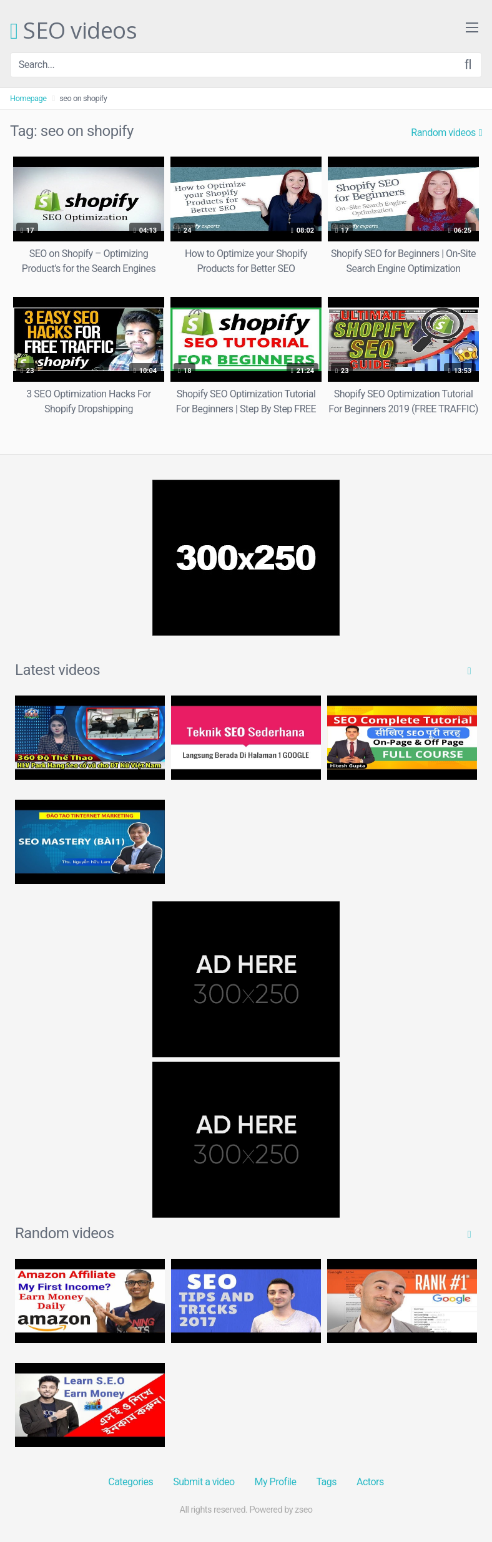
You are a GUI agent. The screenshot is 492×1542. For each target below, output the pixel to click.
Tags (326, 1482)
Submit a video (203, 1482)
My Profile (276, 1482)
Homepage (28, 98)
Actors (370, 1482)
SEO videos (73, 31)
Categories (130, 1482)
